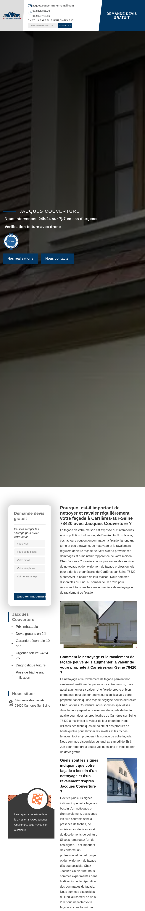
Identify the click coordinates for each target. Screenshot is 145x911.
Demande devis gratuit (122, 16)
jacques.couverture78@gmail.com (53, 5)
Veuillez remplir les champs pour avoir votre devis (26, 533)
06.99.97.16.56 (41, 15)
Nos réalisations (20, 258)
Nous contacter (57, 258)
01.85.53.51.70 (41, 10)
